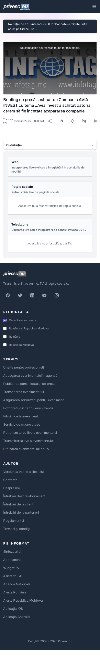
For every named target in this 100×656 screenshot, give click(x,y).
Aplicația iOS (13, 608)
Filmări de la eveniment (20, 416)
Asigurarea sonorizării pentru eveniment (33, 400)
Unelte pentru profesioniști (23, 367)
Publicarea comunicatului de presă (29, 384)
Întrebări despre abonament (24, 496)
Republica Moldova (21, 345)
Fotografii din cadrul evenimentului (29, 408)
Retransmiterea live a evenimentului (30, 432)
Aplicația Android (16, 617)
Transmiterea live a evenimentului (28, 441)
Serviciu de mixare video (21, 424)
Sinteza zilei (12, 551)
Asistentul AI (12, 576)
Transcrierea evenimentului (23, 392)
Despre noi (11, 488)
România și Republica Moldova (29, 328)
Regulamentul (13, 520)
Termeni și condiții (17, 529)
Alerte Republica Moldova (23, 600)
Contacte (10, 480)
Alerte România (14, 592)
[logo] (14, 273)
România (14, 336)
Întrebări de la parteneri (21, 512)
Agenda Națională (17, 584)
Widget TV (11, 568)
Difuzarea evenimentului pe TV (26, 449)
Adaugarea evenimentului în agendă (30, 375)
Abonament (12, 560)
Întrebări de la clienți (18, 504)
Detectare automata (22, 320)
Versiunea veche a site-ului (23, 472)
